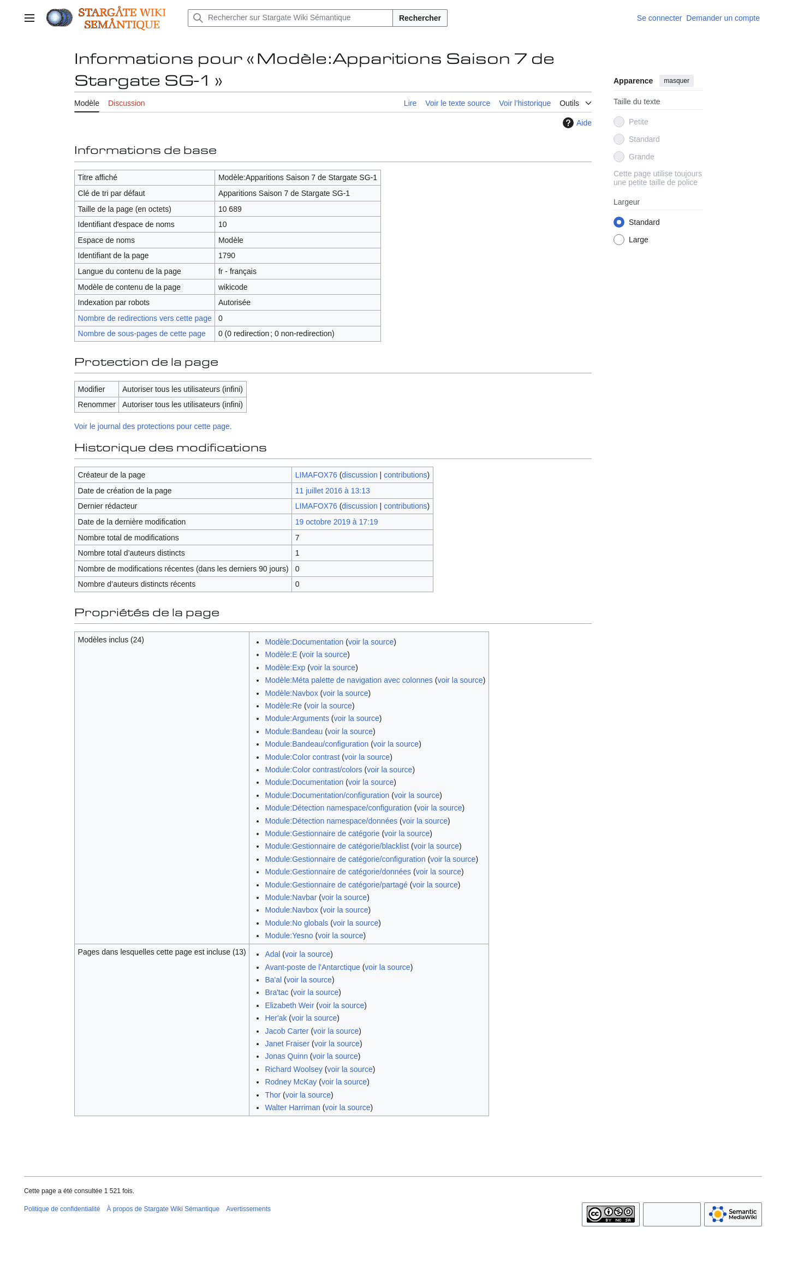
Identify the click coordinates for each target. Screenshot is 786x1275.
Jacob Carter (286, 1031)
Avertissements (248, 1209)
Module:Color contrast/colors (313, 769)
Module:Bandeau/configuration (316, 744)
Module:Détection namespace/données (331, 821)
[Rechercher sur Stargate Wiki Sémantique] (290, 18)
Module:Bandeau (294, 731)
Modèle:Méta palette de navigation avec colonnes (348, 680)
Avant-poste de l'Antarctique (312, 967)
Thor (273, 1095)
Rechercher (420, 18)
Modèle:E (281, 654)
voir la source (371, 642)
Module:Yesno (289, 935)
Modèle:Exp (285, 667)
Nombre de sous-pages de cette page (142, 333)
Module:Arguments (297, 718)
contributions (405, 474)
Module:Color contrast (302, 757)
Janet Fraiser (287, 1043)
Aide (576, 122)
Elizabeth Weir (289, 1005)
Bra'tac (276, 992)
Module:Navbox (291, 909)
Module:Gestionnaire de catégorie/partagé (336, 884)
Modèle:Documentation (304, 642)
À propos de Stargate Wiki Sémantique (162, 1209)
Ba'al (273, 979)
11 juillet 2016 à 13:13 (332, 490)
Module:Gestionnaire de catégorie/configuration (345, 859)
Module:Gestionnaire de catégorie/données (338, 871)
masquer (676, 81)
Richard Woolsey (294, 1069)
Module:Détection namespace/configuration (338, 807)
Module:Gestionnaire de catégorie (322, 833)
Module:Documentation (304, 782)
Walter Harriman (292, 1107)
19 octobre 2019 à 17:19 (336, 521)
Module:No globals (296, 923)
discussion (359, 474)
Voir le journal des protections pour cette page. (153, 426)
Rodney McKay (291, 1081)
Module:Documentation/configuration (327, 795)
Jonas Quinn (286, 1056)
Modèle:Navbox (291, 693)
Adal (272, 954)
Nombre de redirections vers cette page (145, 318)
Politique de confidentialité (62, 1209)
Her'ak (276, 1018)
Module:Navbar (291, 897)
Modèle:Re (283, 705)
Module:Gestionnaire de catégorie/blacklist (337, 846)
